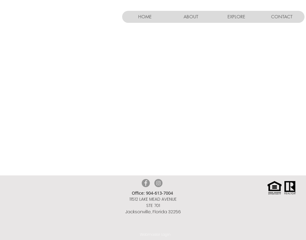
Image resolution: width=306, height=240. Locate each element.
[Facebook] (146, 183)
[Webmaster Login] (155, 235)
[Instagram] (158, 183)
